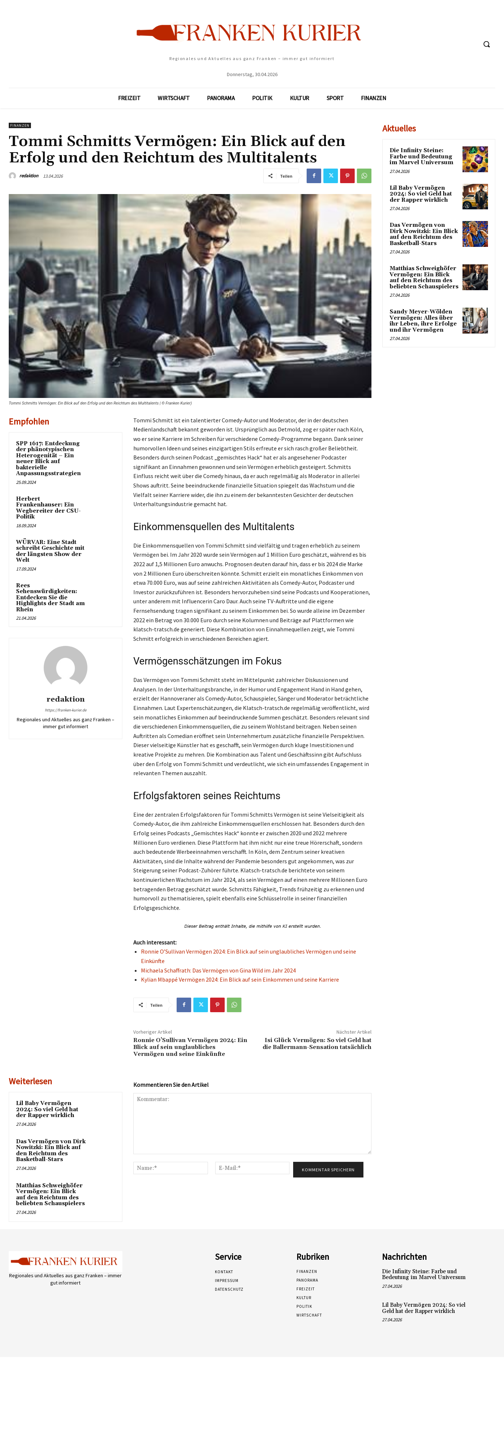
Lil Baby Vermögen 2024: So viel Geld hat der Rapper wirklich (47, 1109)
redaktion (28, 176)
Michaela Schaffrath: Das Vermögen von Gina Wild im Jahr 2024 (218, 970)
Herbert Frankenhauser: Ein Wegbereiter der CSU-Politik (48, 508)
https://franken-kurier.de (65, 710)
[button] (486, 44)
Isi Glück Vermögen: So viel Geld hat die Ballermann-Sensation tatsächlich (317, 1044)
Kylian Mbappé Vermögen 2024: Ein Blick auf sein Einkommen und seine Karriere (240, 979)
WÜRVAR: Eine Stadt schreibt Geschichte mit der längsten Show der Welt (50, 551)
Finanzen (20, 125)
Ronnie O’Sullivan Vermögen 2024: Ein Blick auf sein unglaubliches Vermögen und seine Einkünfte (190, 1047)
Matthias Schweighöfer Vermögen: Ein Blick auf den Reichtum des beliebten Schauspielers (50, 1194)
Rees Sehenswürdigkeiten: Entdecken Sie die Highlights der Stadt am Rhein (50, 597)
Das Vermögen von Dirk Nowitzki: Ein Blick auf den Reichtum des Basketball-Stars (51, 1150)
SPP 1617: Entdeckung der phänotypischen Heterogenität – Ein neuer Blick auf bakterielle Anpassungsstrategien (48, 458)
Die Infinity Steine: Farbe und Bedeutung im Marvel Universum (421, 156)
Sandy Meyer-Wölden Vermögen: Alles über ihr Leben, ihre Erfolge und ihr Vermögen (423, 321)
